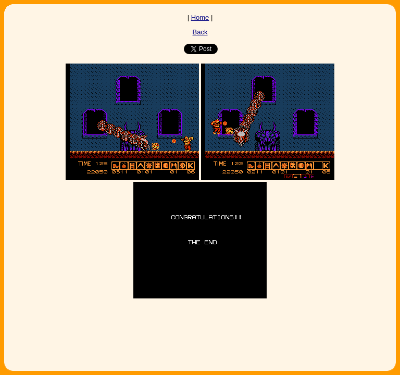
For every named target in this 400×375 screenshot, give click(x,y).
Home (200, 17)
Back (200, 32)
